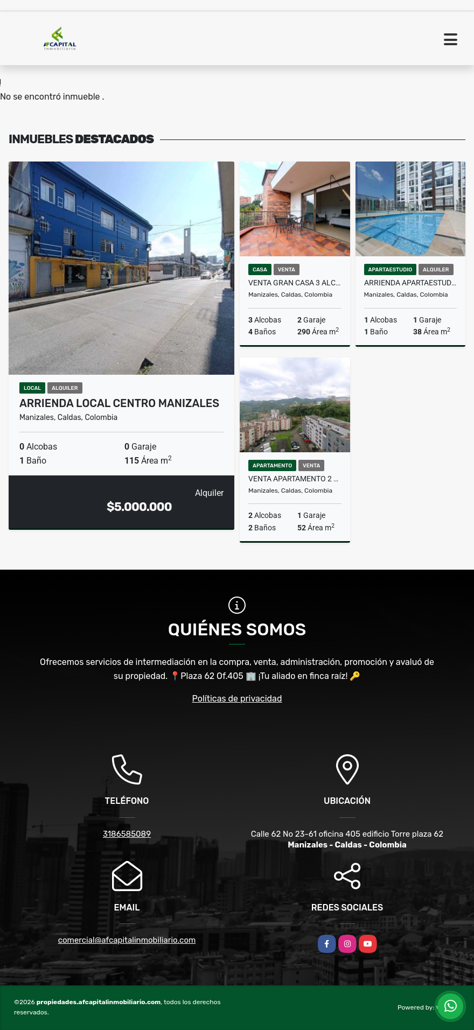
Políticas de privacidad (237, 698)
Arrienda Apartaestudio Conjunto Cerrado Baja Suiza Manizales (410, 282)
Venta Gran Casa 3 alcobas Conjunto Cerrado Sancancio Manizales (294, 282)
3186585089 (127, 834)
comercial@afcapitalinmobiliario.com (127, 940)
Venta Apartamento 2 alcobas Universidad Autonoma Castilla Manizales (294, 478)
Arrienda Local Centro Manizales (119, 403)
